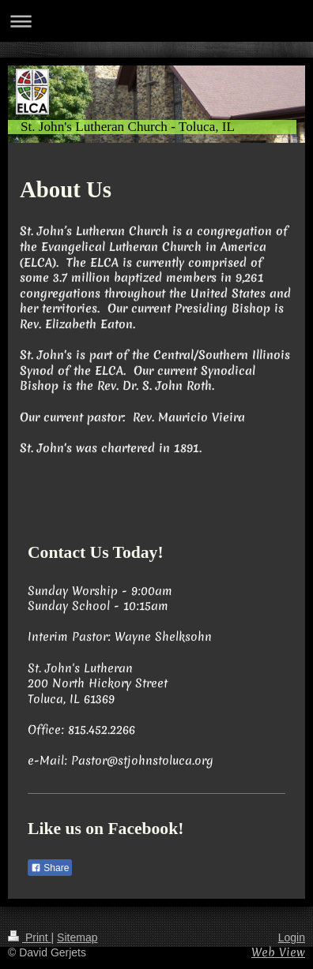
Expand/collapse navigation (156, 21)
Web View (278, 952)
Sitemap (77, 937)
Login (291, 937)
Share (50, 868)
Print (29, 937)
